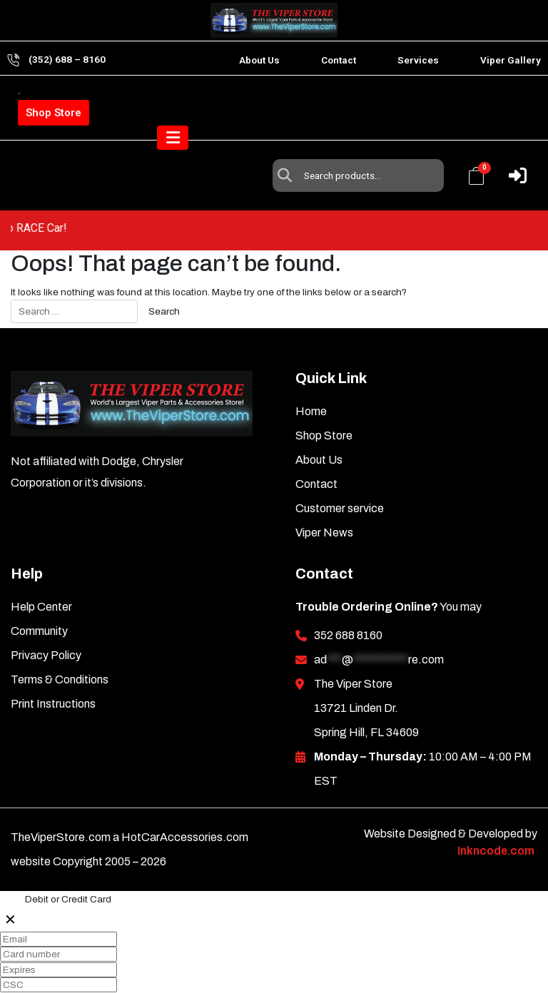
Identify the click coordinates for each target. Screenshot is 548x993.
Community (39, 598)
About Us (259, 60)
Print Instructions (53, 671)
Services (418, 60)
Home (311, 378)
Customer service (339, 475)
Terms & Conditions (59, 647)
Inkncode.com (495, 818)
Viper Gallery (510, 60)
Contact (338, 60)
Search (288, 105)
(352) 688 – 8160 (67, 59)
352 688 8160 (348, 602)
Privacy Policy (46, 622)
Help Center (41, 574)
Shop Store (53, 112)
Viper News (324, 500)
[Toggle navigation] (511, 159)
